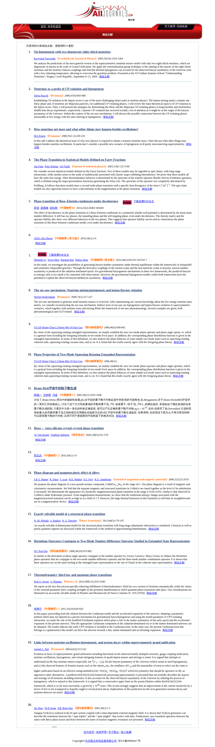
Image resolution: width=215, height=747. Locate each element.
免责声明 (101, 732)
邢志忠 (38, 455)
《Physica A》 (70, 581)
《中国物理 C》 (67, 395)
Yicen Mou (53, 259)
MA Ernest (39, 136)
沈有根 (47, 395)
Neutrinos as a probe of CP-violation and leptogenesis (69, 89)
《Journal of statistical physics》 (89, 166)
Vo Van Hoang (41, 434)
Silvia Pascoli (41, 95)
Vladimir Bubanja (59, 434)
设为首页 (89, 732)
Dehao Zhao (81, 259)
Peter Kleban (51, 166)
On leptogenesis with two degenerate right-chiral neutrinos (72, 52)
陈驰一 (38, 395)
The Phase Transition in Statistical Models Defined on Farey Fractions (80, 159)
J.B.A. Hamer (41, 479)
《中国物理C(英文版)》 (67, 238)
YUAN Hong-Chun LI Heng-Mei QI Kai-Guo (58, 327)
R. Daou (54, 479)
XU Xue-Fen (41, 551)
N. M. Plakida (41, 520)
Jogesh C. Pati (41, 649)
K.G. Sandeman (103, 479)
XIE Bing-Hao (65, 708)
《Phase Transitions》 (90, 520)
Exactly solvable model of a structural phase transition (69, 514)
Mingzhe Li (40, 259)
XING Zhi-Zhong (43, 238)
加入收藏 (126, 732)
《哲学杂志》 (78, 434)
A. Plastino (56, 581)
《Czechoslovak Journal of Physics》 (77, 58)
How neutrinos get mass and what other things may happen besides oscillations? (86, 129)
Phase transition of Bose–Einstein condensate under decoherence (76, 201)
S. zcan (63, 479)
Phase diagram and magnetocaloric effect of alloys (66, 472)
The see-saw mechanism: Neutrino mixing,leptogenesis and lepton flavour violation (88, 290)
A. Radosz (55, 520)
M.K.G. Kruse (41, 581)
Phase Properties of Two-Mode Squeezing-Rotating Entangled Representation (84, 354)
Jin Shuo (38, 708)
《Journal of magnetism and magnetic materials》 (140, 479)
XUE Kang (50, 708)
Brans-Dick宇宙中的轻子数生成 (55, 388)
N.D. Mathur (75, 479)
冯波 (55, 395)
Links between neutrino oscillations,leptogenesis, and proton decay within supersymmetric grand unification (104, 642)
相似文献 (104, 76)
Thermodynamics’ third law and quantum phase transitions (73, 575)
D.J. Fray (88, 479)
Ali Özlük (65, 166)
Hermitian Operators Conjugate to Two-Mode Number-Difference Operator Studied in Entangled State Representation (112, 541)
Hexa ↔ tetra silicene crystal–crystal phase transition (69, 428)
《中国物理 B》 (67, 207)
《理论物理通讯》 (93, 327)
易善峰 (44, 207)
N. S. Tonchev (69, 520)
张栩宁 (38, 608)
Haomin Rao (67, 259)
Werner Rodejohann (44, 296)
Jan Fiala (38, 166)
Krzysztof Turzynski (44, 58)
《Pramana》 (57, 95)
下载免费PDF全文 (144, 201)
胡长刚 (54, 207)
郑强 (36, 207)
